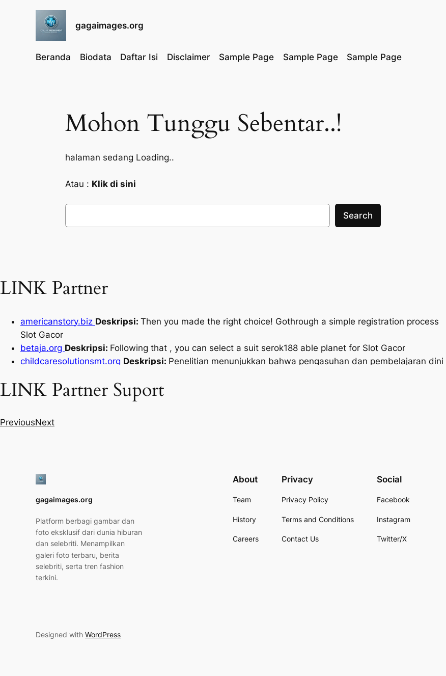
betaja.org (42, 348)
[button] (17, 422)
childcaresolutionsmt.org (71, 361)
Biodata (96, 57)
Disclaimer (188, 57)
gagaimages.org (109, 25)
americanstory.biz (57, 321)
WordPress (103, 634)
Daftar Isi (139, 57)
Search (358, 215)
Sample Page (246, 57)
